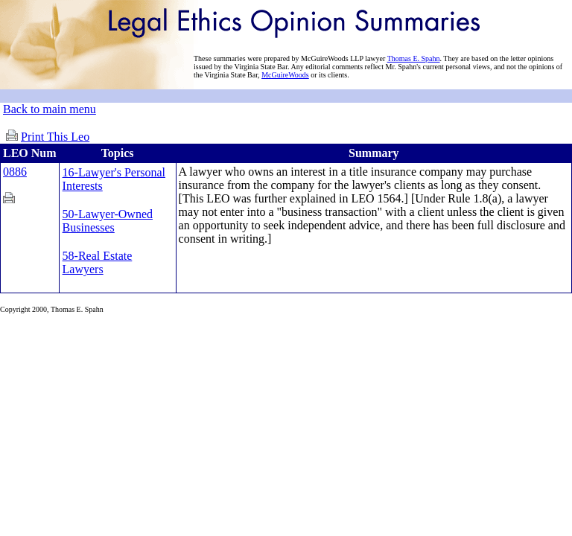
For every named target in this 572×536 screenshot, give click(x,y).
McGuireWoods (285, 75)
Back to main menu (49, 109)
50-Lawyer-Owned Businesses (108, 221)
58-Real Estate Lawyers (98, 262)
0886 (15, 171)
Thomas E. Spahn (413, 58)
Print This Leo (55, 136)
